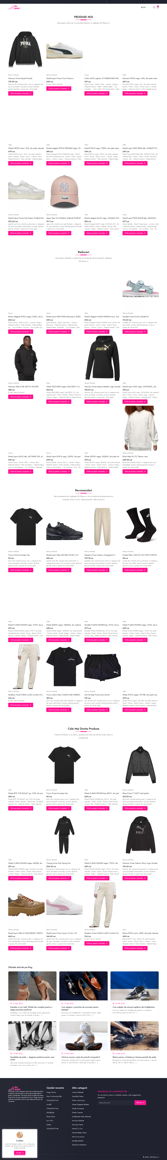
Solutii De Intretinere (79, 1144)
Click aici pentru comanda (20, 93)
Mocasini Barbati (78, 1120)
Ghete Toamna (77, 1112)
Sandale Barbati (77, 1140)
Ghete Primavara (78, 1108)
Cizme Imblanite (77, 1092)
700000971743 (52, 1100)
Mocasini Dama (77, 1124)
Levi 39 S (50, 1120)
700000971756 (52, 1108)
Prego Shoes (51, 1092)
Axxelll (49, 1104)
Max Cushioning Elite (54, 1096)
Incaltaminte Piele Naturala (81, 1116)
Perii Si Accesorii (78, 1136)
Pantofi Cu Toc (77, 1128)
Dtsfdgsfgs (50, 1112)
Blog (143, 7)
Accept (19, 1153)
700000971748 (52, 1128)
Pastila (49, 1124)
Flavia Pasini (51, 1116)
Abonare (140, 1103)
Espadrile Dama (77, 1096)
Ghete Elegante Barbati (80, 1104)
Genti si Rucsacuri (78, 1100)
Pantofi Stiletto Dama (79, 1132)
